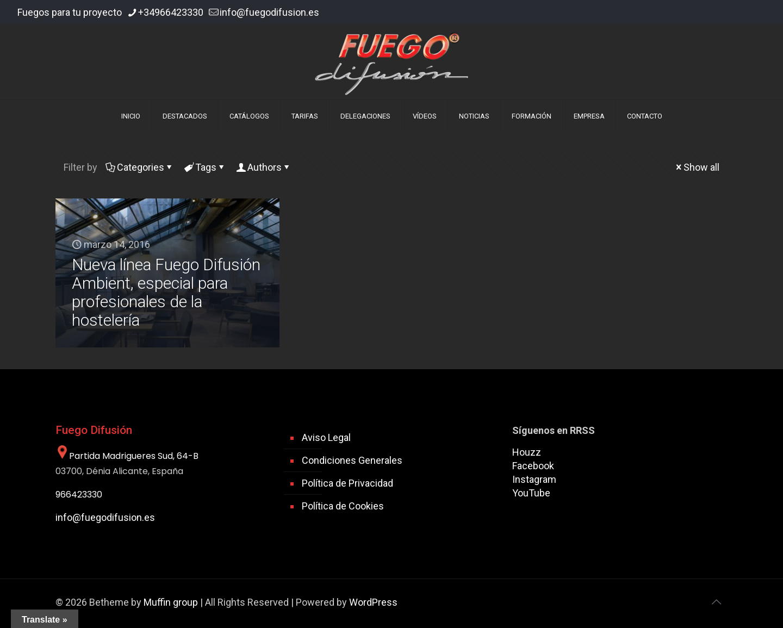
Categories (139, 167)
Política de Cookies (343, 506)
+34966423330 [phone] (170, 12)
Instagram (534, 479)
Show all (696, 167)
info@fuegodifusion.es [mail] (269, 12)
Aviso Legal (326, 437)
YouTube (531, 493)
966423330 (78, 494)
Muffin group (171, 602)
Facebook (533, 465)
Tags (205, 167)
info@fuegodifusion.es (105, 517)
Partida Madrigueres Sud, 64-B (126, 456)
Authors (263, 167)
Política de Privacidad (347, 483)
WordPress (373, 602)
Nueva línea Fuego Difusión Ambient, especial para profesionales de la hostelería (166, 292)
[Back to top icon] (716, 601)
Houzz (526, 452)
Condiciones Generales (352, 460)
